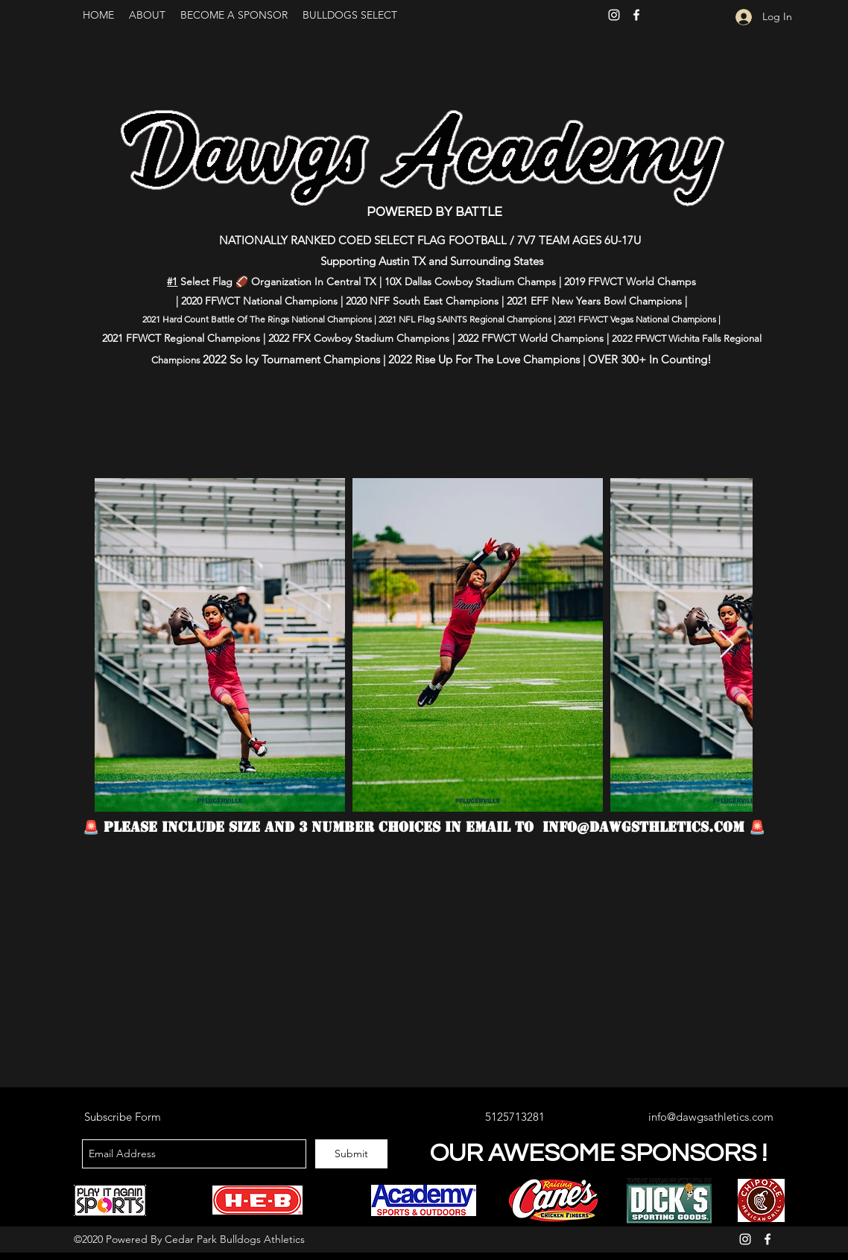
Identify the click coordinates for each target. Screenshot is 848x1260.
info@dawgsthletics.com (643, 827)
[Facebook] (636, 14)
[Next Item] (726, 645)
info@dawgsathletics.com (710, 1117)
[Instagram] (614, 14)
